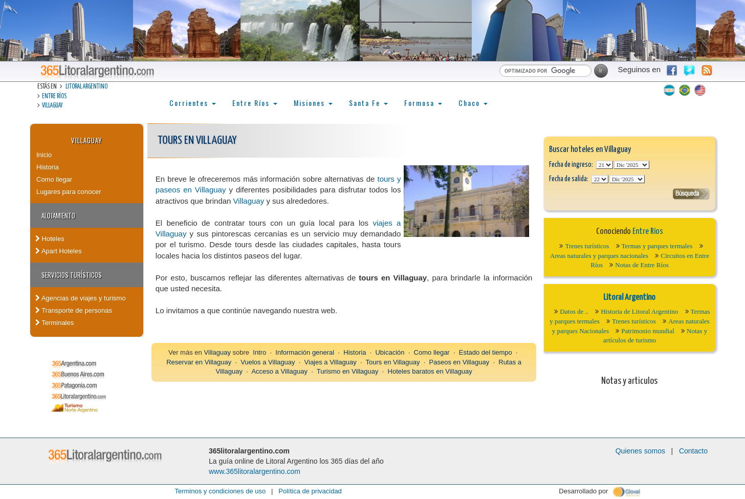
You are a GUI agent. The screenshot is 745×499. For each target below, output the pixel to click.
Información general (304, 352)
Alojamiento (58, 215)
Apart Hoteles (58, 251)
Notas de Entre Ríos (641, 265)
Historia (47, 167)
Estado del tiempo (485, 352)
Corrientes (192, 102)
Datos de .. (574, 311)
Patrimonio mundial (647, 331)
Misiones (313, 102)
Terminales (54, 323)
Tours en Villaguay (393, 362)
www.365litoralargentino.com (254, 471)
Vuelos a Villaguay (267, 362)
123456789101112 (631, 165)
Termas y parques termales (657, 246)
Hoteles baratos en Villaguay (430, 371)
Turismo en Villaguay (348, 371)
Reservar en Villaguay (198, 362)
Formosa (423, 102)
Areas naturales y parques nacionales (599, 255)
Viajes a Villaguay (330, 362)
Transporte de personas (73, 310)
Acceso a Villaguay (279, 371)
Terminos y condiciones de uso (220, 491)
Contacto (693, 451)
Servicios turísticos (71, 275)
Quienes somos (640, 451)
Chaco (473, 102)
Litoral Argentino (86, 86)
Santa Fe (368, 102)
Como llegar (54, 179)
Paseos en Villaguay (459, 362)
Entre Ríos (54, 96)
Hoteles (49, 239)
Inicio (44, 155)
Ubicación (389, 352)
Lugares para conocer (68, 192)
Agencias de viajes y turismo (80, 298)
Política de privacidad (310, 491)
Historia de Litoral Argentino (639, 311)
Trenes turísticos (587, 246)
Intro (259, 352)
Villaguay (52, 105)
